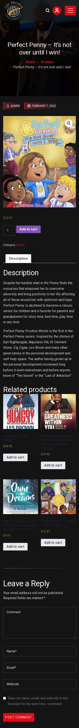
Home (30, 62)
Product (47, 62)
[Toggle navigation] (70, 10)
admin (13, 106)
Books (21, 245)
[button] (68, 123)
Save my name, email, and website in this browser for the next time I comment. (38, 701)
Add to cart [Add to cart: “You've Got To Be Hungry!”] (15, 457)
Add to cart (28, 229)
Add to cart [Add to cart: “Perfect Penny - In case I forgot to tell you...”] (53, 543)
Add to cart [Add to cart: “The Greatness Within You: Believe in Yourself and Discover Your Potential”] (53, 465)
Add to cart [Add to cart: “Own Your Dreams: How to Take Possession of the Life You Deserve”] (15, 547)
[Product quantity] (9, 231)
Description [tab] (18, 258)
